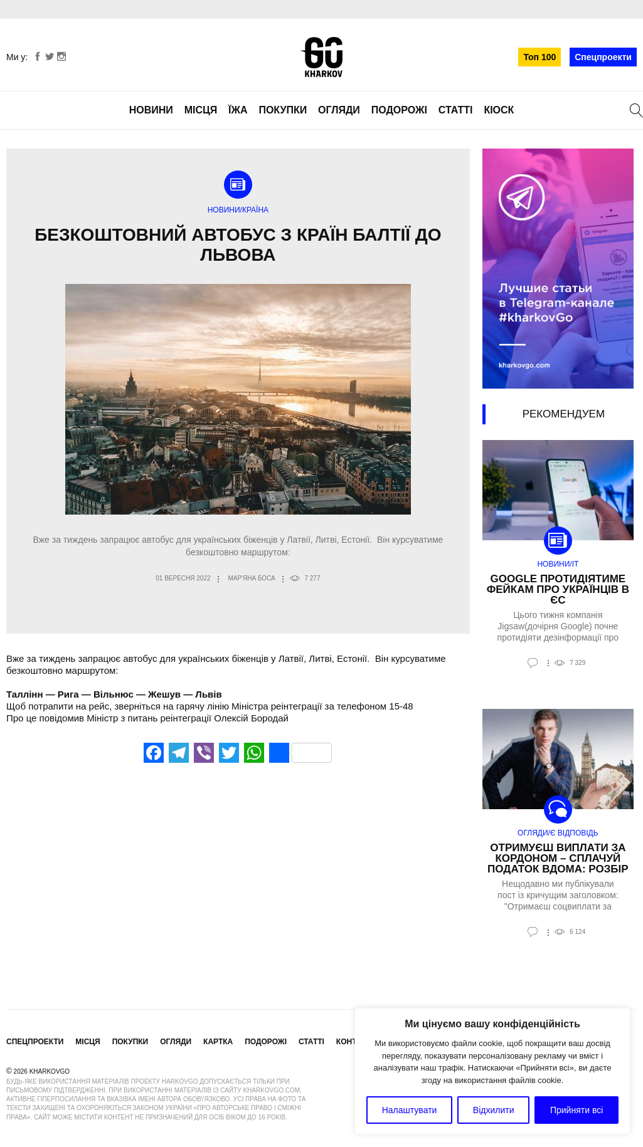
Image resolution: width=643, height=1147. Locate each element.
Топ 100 (539, 57)
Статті (455, 110)
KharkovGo (321, 57)
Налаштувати (409, 1110)
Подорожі (399, 110)
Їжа (237, 110)
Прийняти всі (576, 1110)
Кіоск (499, 110)
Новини (151, 110)
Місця (201, 110)
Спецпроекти (603, 57)
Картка (218, 1041)
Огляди (339, 110)
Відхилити (493, 1110)
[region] (492, 1071)
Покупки (282, 110)
